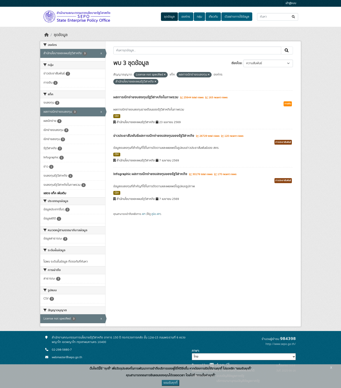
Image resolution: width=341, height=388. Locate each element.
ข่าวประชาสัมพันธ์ (283, 142)
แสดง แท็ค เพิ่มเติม (54, 193)
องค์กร (185, 17)
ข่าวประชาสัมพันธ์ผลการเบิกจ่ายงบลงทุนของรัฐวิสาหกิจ (154, 136)
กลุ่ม (199, 17)
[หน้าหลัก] (46, 35)
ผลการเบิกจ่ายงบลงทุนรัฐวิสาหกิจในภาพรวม (146, 97)
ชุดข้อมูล (169, 17)
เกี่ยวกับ (213, 17)
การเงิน (287, 103)
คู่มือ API (155, 214)
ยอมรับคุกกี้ (170, 383)
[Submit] (293, 17)
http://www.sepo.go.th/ (281, 344)
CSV (117, 116)
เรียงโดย (236, 63)
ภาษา (195, 351)
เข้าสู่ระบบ (291, 3)
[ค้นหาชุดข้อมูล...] (277, 17)
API (143, 214)
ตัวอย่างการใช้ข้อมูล (237, 17)
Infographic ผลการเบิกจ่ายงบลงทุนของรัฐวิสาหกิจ (150, 174)
